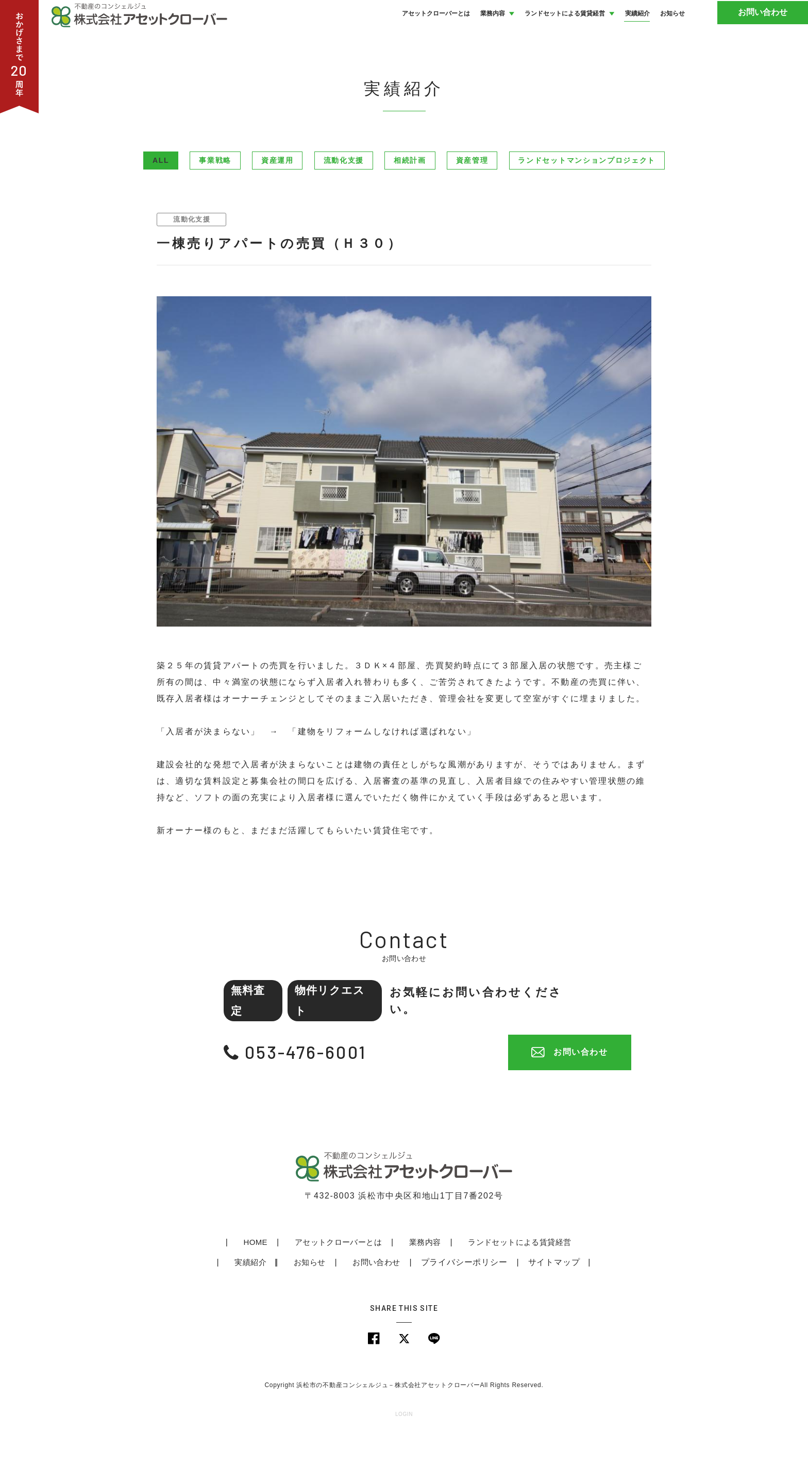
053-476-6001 (313, 1086)
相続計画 (410, 195)
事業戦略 (215, 195)
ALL (161, 195)
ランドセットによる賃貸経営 (485, 1276)
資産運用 (277, 195)
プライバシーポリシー (432, 1296)
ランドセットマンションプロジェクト (586, 195)
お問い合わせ (769, 30)
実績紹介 (579, 1276)
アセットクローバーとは (306, 1276)
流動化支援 (344, 195)
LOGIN (404, 1450)
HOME (224, 1276)
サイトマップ (522, 1296)
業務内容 (391, 1276)
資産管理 (472, 195)
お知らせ (278, 1296)
